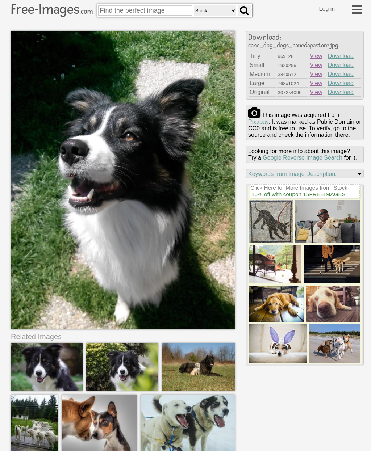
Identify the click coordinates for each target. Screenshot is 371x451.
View (316, 56)
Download (341, 56)
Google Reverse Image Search (302, 158)
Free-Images (52, 9)
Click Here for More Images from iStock (298, 188)
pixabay (258, 122)
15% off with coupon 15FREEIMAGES (298, 194)
